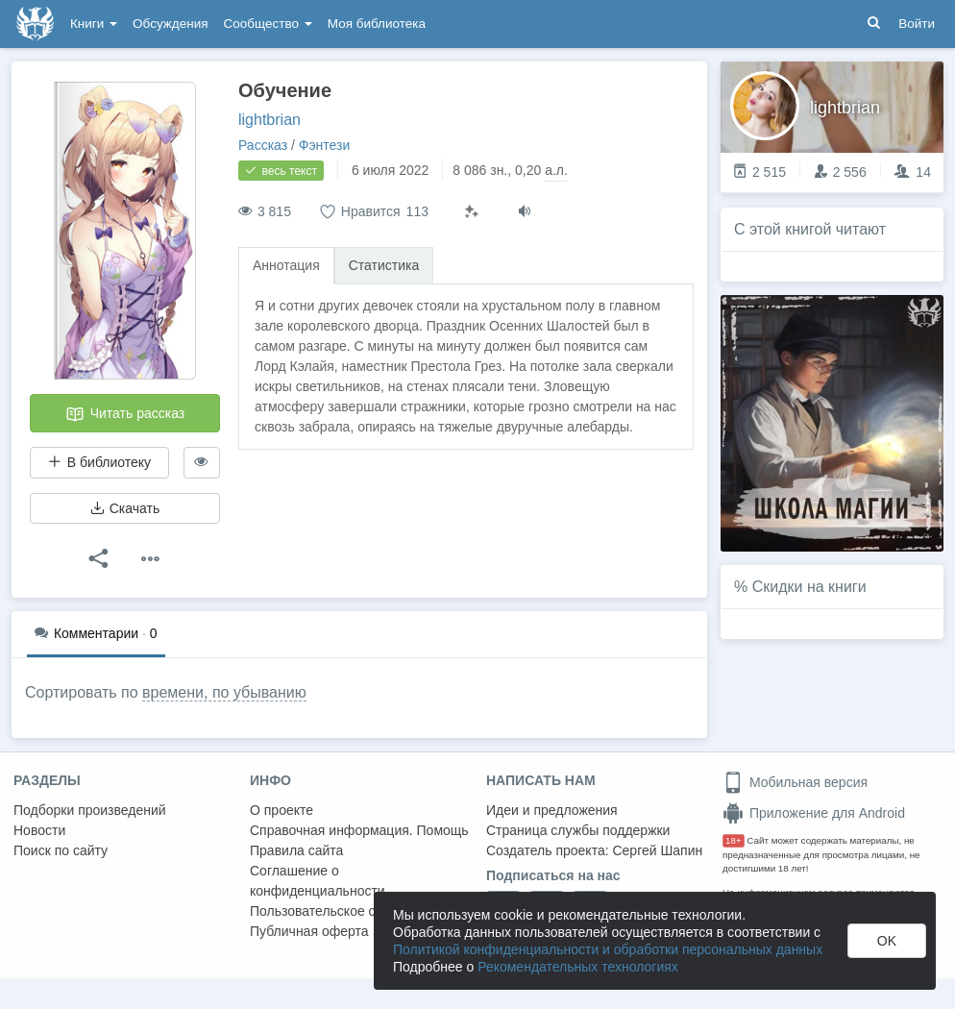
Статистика (384, 265)
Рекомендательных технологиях (578, 966)
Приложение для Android (813, 813)
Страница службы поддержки (578, 830)
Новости (39, 830)
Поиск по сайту (60, 850)
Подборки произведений (89, 810)
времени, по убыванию (224, 692)
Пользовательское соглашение (347, 911)
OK (886, 940)
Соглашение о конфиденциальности (317, 880)
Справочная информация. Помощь (359, 830)
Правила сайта (296, 850)
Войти (916, 23)
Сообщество (268, 23)
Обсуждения (170, 23)
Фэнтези (325, 145)
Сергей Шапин (657, 850)
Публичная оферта (309, 931)
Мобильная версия (795, 782)
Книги (93, 23)
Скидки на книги (809, 586)
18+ (733, 840)
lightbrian (269, 119)
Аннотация (286, 265)
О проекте (281, 810)
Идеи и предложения (552, 810)
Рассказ (262, 145)
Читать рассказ (124, 414)
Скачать (124, 508)
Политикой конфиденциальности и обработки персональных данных (607, 949)
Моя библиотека (377, 23)
